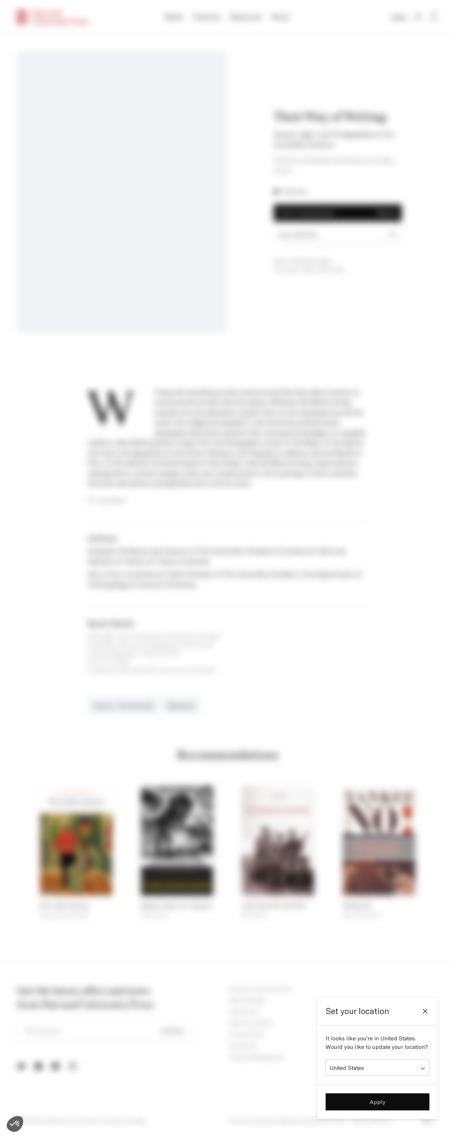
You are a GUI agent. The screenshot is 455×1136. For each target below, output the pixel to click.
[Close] (425, 1011)
